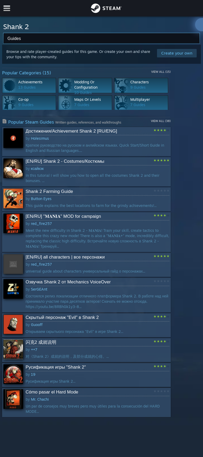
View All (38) (161, 121)
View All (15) (161, 72)
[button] (86, 141)
